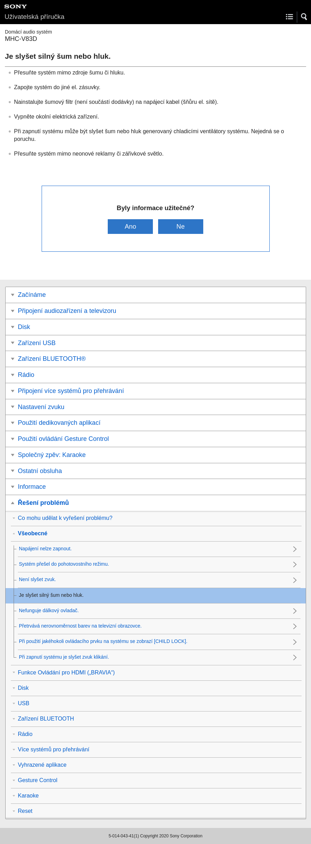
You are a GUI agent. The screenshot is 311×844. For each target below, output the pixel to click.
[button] (304, 17)
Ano (130, 226)
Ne (180, 226)
